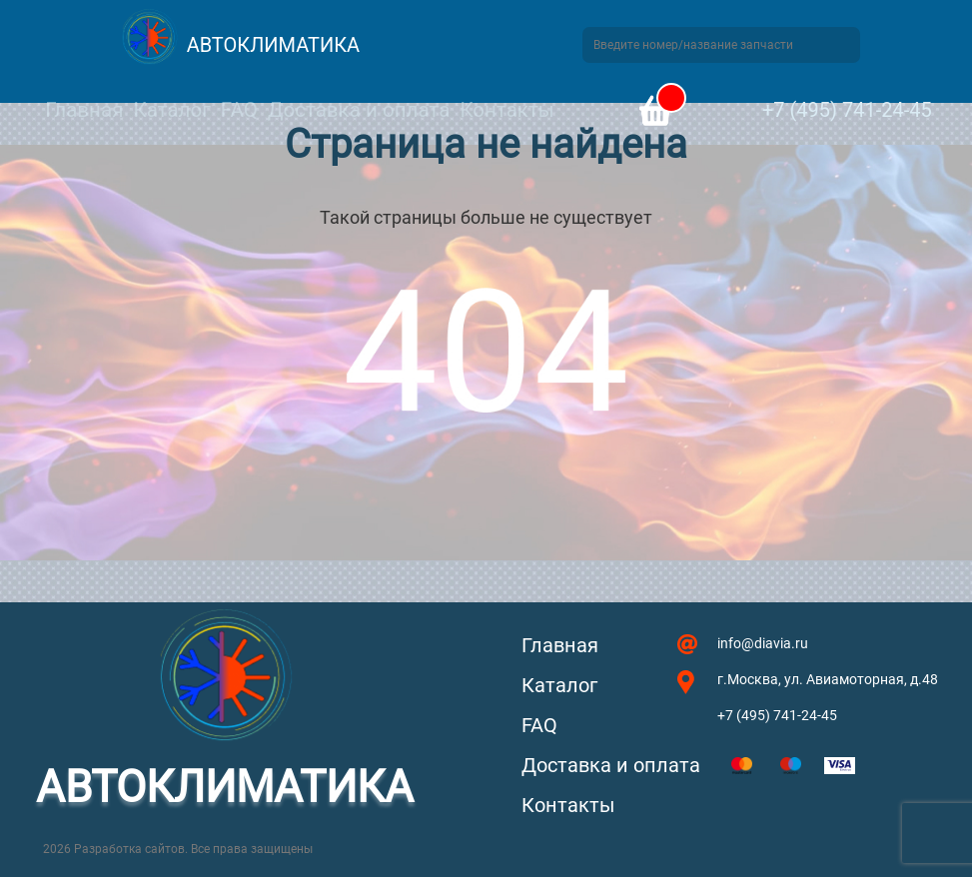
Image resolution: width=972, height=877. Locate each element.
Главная (84, 110)
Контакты (506, 110)
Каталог (171, 110)
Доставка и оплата (359, 110)
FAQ (239, 110)
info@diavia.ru (762, 643)
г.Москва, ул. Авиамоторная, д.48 (827, 679)
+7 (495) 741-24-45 (847, 110)
